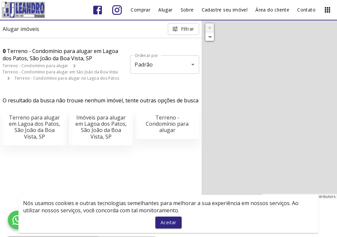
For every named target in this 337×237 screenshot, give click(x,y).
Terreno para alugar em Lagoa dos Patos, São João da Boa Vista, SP (34, 127)
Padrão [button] (144, 64)
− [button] (210, 36)
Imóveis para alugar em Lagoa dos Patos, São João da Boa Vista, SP (101, 127)
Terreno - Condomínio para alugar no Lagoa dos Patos (66, 78)
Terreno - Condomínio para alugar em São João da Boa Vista (60, 72)
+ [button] (210, 28)
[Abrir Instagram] (117, 10)
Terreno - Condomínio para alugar (35, 65)
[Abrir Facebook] (97, 10)
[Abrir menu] (327, 10)
